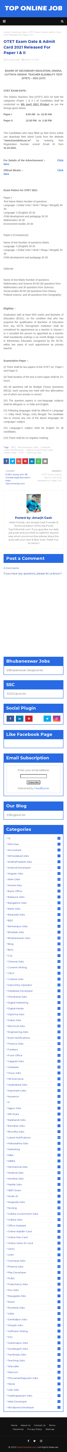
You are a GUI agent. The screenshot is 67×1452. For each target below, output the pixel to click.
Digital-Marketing (34, 1002)
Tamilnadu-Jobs (34, 1354)
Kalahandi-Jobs (34, 1119)
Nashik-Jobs (34, 1184)
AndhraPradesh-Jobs (34, 861)
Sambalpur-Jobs (34, 1319)
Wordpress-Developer (34, 1407)
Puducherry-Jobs (34, 1284)
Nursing (34, 1207)
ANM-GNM (34, 879)
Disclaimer (18, 1429)
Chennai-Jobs (34, 961)
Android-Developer (34, 867)
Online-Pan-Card (34, 1237)
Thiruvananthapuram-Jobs (34, 1378)
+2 (34, 838)
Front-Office (34, 1055)
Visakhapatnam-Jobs (34, 1395)
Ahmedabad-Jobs (34, 855)
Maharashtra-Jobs (34, 1143)
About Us (25, 1425)
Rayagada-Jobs (34, 1295)
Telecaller (34, 1366)
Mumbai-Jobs (34, 1178)
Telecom (34, 1372)
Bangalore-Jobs (34, 902)
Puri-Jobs (34, 1290)
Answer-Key (34, 885)
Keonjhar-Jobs (34, 1125)
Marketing (34, 1149)
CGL (34, 955)
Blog (34, 943)
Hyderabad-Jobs (34, 1084)
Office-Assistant (34, 1225)
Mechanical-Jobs (34, 1166)
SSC (34, 1337)
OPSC (34, 1249)
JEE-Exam (34, 1114)
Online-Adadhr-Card (34, 1231)
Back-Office (34, 891)
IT (34, 1102)
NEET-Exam (34, 1190)
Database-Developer (34, 990)
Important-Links (34, 1090)
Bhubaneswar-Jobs (28, 447)
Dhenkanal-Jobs (34, 996)
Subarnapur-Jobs (34, 1342)
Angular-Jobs (34, 873)
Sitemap (50, 1429)
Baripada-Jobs (34, 914)
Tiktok (34, 1383)
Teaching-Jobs (34, 452)
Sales (34, 1313)
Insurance (34, 1096)
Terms (52, 1425)
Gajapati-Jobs (34, 1061)
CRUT (34, 973)
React (34, 1301)
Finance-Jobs (34, 1043)
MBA (34, 1155)
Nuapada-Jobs (34, 1202)
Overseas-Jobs (34, 1260)
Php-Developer (34, 1272)
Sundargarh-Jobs (34, 1348)
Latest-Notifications (14, 450)
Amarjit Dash (13, 59)
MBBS (34, 1161)
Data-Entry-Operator (34, 985)
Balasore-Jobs (34, 897)
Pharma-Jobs (34, 1266)
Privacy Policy (34, 1429)
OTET (21, 452)
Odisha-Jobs (10, 452)
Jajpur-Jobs (34, 1108)
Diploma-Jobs (34, 1014)
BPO (34, 949)
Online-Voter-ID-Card (34, 1243)
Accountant (34, 850)
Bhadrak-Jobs (34, 932)
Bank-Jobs (34, 908)
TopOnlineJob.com (27, 1447)
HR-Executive (34, 1078)
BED (13, 447)
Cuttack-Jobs (34, 979)
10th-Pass (34, 844)
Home (14, 1425)
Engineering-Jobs (34, 1031)
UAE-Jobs (34, 1389)
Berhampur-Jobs (34, 926)
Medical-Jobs (34, 1172)
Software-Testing (34, 1331)
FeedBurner (41, 788)
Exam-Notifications (34, 1037)
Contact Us (39, 1425)
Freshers (34, 1049)
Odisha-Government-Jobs (39, 450)
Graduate (45, 447)
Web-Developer (34, 1401)
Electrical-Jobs (34, 1026)
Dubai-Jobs (34, 1020)
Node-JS (34, 1196)
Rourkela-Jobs (34, 1307)
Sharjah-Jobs (34, 1325)
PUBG (34, 1278)
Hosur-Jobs (34, 1073)
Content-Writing (34, 967)
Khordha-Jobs (34, 1131)
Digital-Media (34, 1008)
